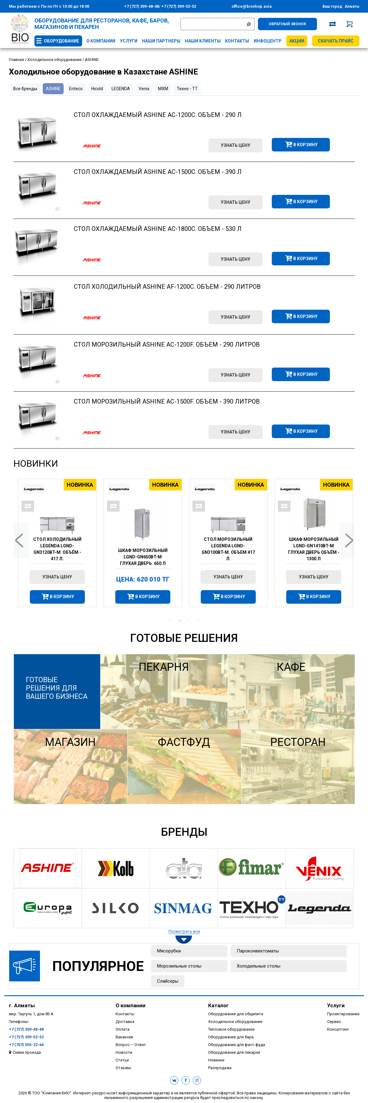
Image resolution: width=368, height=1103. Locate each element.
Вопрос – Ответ (131, 1044)
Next (347, 540)
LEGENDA (121, 88)
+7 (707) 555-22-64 (26, 1044)
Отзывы (123, 1067)
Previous (21, 540)
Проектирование (343, 1014)
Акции (296, 40)
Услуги (128, 40)
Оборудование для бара (231, 1037)
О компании (100, 40)
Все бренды (25, 88)
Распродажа (219, 1067)
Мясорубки (169, 951)
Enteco (76, 88)
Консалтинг (338, 1029)
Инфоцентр (268, 40)
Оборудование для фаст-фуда (236, 1044)
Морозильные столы (179, 966)
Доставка (125, 1021)
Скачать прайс (336, 40)
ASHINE (53, 88)
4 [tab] (198, 621)
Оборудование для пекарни (234, 1052)
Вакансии (124, 1037)
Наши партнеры (161, 40)
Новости (124, 1052)
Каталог (218, 1005)
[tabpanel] (56, 543)
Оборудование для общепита (235, 1014)
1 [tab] (170, 621)
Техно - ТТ (187, 88)
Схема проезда (27, 1052)
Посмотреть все (184, 931)
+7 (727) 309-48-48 (141, 6)
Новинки (36, 463)
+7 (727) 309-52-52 (178, 6)
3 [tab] (189, 621)
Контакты (237, 40)
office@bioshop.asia (251, 6)
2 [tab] (179, 621)
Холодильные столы (258, 966)
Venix (144, 88)
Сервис (334, 1021)
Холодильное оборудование (235, 1021)
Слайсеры (167, 981)
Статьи (122, 1060)
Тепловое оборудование (231, 1029)
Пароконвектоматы (258, 951)
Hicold (97, 88)
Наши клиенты (203, 40)
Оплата (122, 1029)
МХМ (163, 88)
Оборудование (61, 40)
